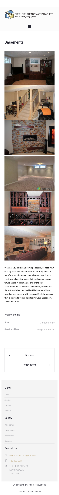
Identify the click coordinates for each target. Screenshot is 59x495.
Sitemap (22, 491)
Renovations (29, 364)
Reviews (7, 405)
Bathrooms (9, 425)
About (6, 395)
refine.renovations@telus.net (22, 455)
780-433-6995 (16, 461)
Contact (7, 411)
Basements (9, 436)
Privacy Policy (34, 491)
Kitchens (29, 355)
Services (8, 400)
